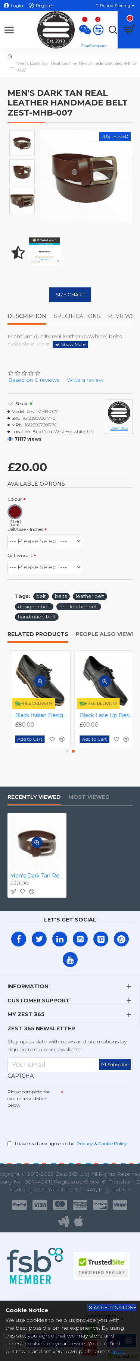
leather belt (90, 596)
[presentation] (59, 1122)
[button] (67, 751)
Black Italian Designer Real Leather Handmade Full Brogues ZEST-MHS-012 (39, 715)
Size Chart (70, 294)
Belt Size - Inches (25, 529)
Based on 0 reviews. (34, 380)
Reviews (121, 316)
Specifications (77, 316)
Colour (14, 499)
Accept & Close (115, 1307)
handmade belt (37, 617)
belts (61, 596)
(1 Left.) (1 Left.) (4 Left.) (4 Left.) (44, 541)
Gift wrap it (19, 555)
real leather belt (78, 606)
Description (26, 316)
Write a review (85, 380)
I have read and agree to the (67, 1143)
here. (118, 1351)
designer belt (34, 606)
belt (41, 596)
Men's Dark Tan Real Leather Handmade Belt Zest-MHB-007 (37, 875)
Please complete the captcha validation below (28, 1098)
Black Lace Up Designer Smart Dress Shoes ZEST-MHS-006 (104, 715)
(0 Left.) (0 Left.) (44, 567)
